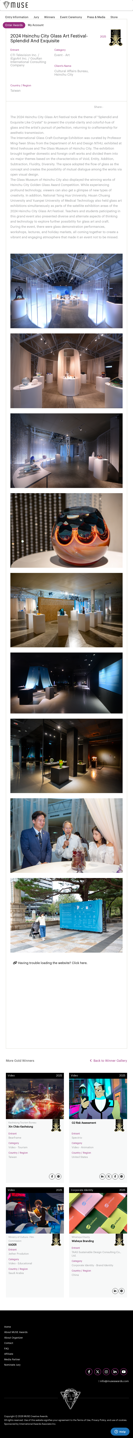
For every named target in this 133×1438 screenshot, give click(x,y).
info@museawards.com (114, 1381)
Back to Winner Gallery (108, 1060)
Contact (8, 1343)
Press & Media (96, 17)
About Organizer (13, 1338)
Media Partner (12, 1359)
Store (114, 17)
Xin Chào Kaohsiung (20, 1126)
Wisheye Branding (83, 1241)
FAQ (6, 1349)
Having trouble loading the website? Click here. (50, 963)
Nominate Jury (12, 1365)
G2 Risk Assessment (84, 1123)
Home (7, 1327)
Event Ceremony (71, 17)
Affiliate (8, 1354)
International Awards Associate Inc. (37, 1424)
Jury (36, 17)
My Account (36, 25)
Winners (49, 17)
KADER (12, 1245)
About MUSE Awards (16, 1332)
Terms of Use (83, 1420)
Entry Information (16, 17)
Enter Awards (14, 25)
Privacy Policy (99, 1420)
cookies (122, 1420)
